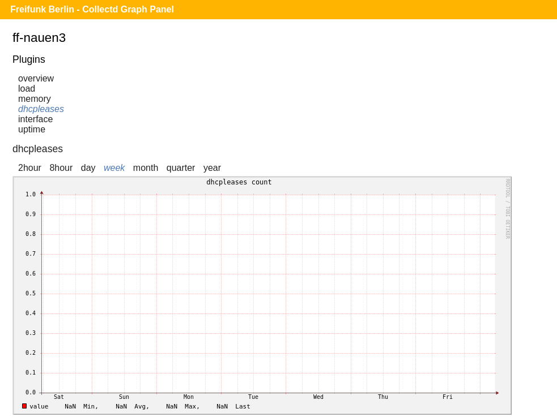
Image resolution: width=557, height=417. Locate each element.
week (114, 168)
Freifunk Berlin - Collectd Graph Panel (92, 9)
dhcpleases (41, 109)
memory (34, 99)
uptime (31, 129)
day (88, 168)
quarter (181, 168)
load (26, 88)
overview (36, 78)
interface (35, 119)
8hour (61, 168)
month (145, 168)
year (212, 168)
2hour (29, 168)
